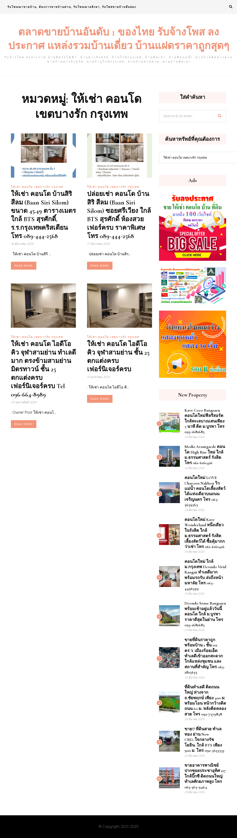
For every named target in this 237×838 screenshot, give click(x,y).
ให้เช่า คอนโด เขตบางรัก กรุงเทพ (37, 187)
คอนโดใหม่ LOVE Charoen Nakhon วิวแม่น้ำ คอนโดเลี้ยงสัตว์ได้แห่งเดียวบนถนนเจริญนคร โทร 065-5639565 (204, 491)
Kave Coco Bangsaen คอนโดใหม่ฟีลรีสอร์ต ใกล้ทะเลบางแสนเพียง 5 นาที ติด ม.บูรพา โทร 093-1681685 (204, 421)
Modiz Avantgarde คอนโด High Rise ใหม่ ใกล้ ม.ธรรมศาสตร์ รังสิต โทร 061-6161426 (204, 454)
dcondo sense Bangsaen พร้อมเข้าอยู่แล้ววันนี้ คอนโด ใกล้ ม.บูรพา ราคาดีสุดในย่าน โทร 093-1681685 (205, 614)
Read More (23, 265)
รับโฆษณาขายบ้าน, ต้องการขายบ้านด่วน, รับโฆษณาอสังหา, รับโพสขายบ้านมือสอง (71, 7)
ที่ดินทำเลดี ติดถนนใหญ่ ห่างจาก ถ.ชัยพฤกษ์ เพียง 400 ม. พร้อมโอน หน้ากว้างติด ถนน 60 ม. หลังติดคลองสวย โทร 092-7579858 (205, 700)
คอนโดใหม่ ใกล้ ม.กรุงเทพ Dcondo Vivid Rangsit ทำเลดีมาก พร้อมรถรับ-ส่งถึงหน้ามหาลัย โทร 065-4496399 (205, 575)
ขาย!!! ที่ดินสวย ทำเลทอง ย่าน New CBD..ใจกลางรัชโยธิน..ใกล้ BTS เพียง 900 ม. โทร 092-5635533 (204, 739)
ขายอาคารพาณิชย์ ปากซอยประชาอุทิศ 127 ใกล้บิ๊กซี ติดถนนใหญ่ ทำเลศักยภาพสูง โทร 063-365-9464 (205, 776)
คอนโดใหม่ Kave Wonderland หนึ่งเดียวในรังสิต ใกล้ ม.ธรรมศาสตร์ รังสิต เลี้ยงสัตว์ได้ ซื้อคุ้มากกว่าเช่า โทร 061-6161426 (204, 533)
